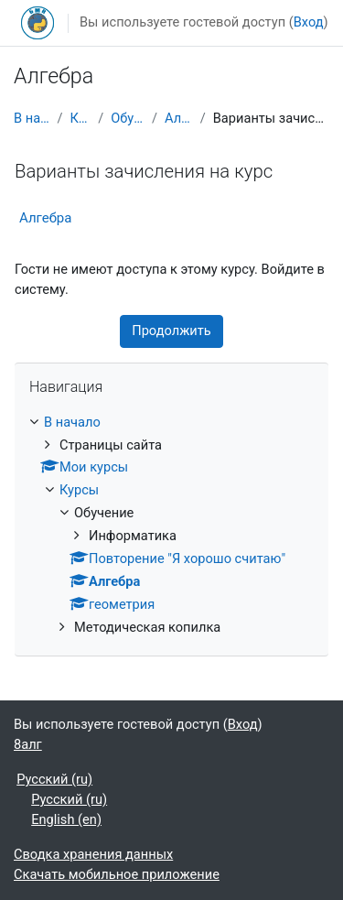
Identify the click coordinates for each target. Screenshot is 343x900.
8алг (28, 744)
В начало (32, 118)
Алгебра (179, 118)
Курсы (80, 118)
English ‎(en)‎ (66, 819)
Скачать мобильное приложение (117, 874)
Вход (309, 22)
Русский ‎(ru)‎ (54, 779)
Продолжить (171, 330)
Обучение (128, 118)
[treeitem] (171, 525)
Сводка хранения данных (93, 854)
